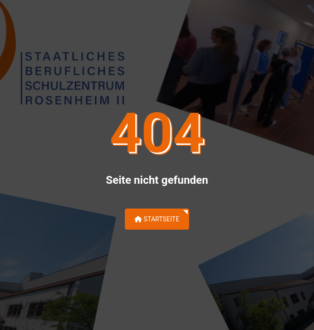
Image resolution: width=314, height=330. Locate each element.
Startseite (157, 219)
